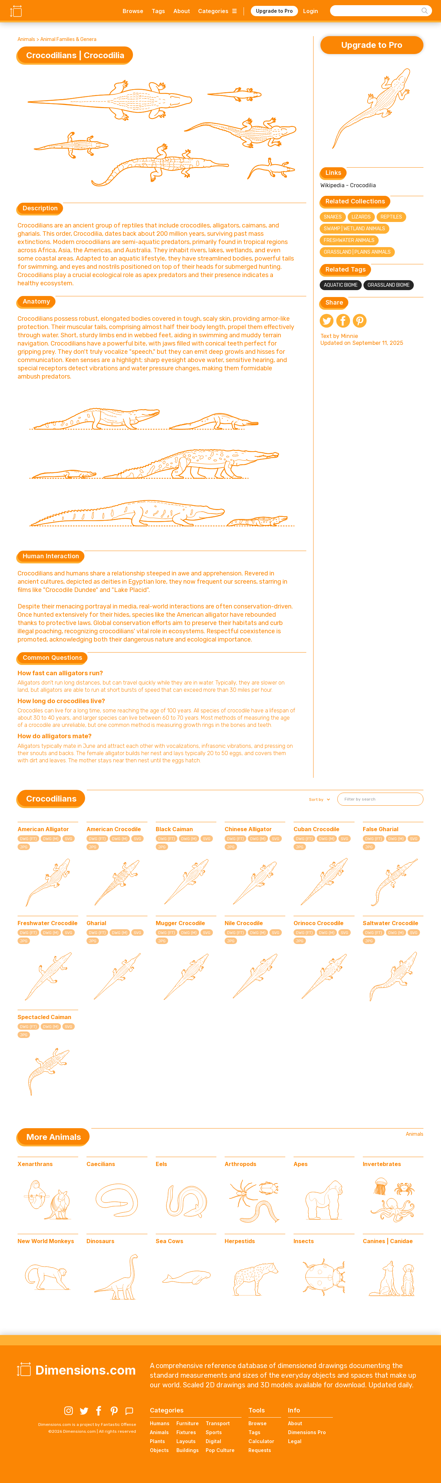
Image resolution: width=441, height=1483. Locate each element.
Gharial (96, 923)
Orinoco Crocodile (318, 923)
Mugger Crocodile (180, 923)
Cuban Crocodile (316, 829)
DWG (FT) (28, 839)
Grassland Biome (389, 285)
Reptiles (391, 217)
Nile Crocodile (244, 923)
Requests (259, 1450)
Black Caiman (174, 829)
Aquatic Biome (341, 285)
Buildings (187, 1450)
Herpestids (240, 1241)
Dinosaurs (100, 1241)
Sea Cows (169, 1241)
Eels (161, 1164)
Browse (133, 11)
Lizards (361, 217)
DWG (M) (51, 839)
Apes (301, 1164)
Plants (157, 1441)
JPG (24, 847)
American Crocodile (113, 829)
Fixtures (186, 1432)
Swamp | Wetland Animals (354, 229)
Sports (214, 1432)
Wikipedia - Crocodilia (348, 185)
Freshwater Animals (349, 240)
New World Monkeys (46, 1241)
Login (310, 11)
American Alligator (43, 829)
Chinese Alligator (248, 829)
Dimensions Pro (307, 1432)
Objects (159, 1450)
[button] (319, 799)
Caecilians (100, 1164)
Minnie (349, 336)
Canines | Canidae (388, 1241)
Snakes (333, 217)
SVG (68, 839)
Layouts (186, 1441)
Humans (160, 1423)
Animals (26, 39)
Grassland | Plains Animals (357, 252)
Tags (158, 11)
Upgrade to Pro (274, 11)
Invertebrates (382, 1164)
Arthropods (240, 1164)
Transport (218, 1423)
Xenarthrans (35, 1164)
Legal (294, 1441)
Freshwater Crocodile (48, 923)
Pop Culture (220, 1450)
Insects (304, 1241)
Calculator (261, 1441)
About (181, 11)
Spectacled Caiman (44, 1017)
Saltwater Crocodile (390, 923)
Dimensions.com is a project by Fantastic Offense (87, 1424)
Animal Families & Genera (68, 39)
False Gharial (380, 829)
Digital (213, 1441)
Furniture (187, 1423)
